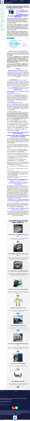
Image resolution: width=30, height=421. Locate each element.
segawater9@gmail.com (6, 404)
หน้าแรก (7, 4)
